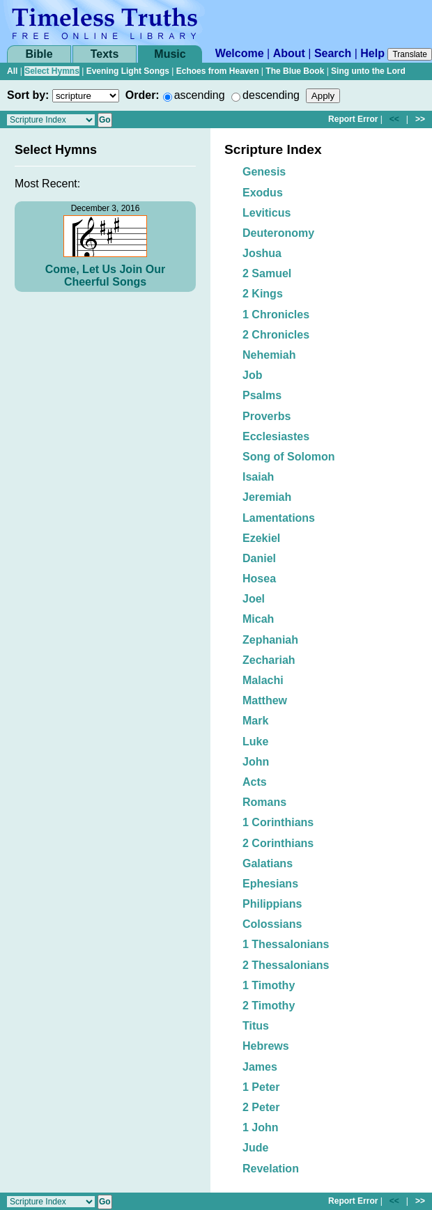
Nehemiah (268, 355)
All (12, 71)
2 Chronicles (275, 335)
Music (169, 54)
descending (271, 95)
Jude (255, 1148)
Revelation (270, 1168)
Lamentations (278, 518)
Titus (255, 1026)
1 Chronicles (275, 314)
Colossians (272, 924)
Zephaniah (270, 640)
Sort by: (28, 95)
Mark (255, 721)
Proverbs (266, 416)
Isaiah (258, 477)
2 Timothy (268, 1005)
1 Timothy (268, 985)
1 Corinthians (278, 822)
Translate (409, 54)
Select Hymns (51, 71)
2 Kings (262, 294)
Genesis (264, 172)
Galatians (267, 863)
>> (420, 119)
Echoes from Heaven (217, 71)
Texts (105, 54)
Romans (264, 802)
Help (372, 53)
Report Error (353, 119)
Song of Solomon (288, 457)
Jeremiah (266, 497)
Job (252, 375)
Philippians (272, 904)
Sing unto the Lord (368, 71)
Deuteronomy (278, 233)
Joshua (261, 253)
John (255, 762)
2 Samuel (266, 273)
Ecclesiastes (275, 436)
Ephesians (270, 884)
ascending (199, 95)
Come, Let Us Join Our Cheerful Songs (105, 275)
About (289, 53)
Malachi (263, 680)
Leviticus (266, 213)
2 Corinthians (278, 843)
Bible (38, 54)
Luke (255, 741)
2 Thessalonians (286, 965)
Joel (253, 599)
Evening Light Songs (127, 71)
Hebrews (265, 1046)
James (259, 1067)
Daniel (259, 558)
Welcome (239, 53)
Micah (258, 619)
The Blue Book (294, 71)
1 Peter (260, 1087)
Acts (254, 782)
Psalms (261, 395)
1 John (260, 1127)
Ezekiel (261, 538)
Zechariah (268, 660)
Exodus (262, 193)
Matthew (264, 700)
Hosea (259, 578)
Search (332, 53)
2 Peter (260, 1107)
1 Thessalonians (286, 944)
